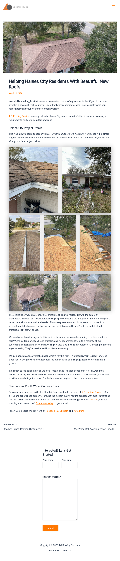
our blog (94, 399)
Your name (50, 463)
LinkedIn (63, 410)
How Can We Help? (60, 498)
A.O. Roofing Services (20, 116)
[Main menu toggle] (113, 6)
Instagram (78, 410)
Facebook (50, 410)
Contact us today (44, 403)
